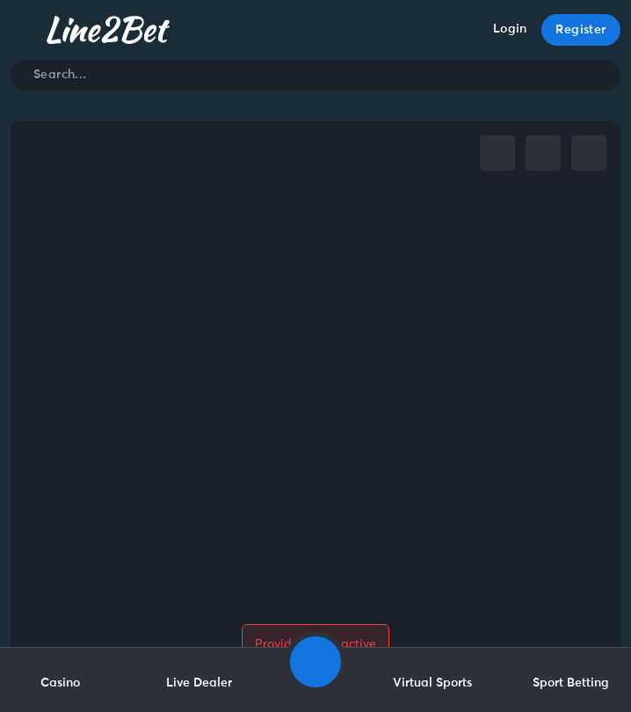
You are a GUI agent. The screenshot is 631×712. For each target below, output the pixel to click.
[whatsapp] (588, 153)
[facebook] (497, 153)
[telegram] (543, 153)
